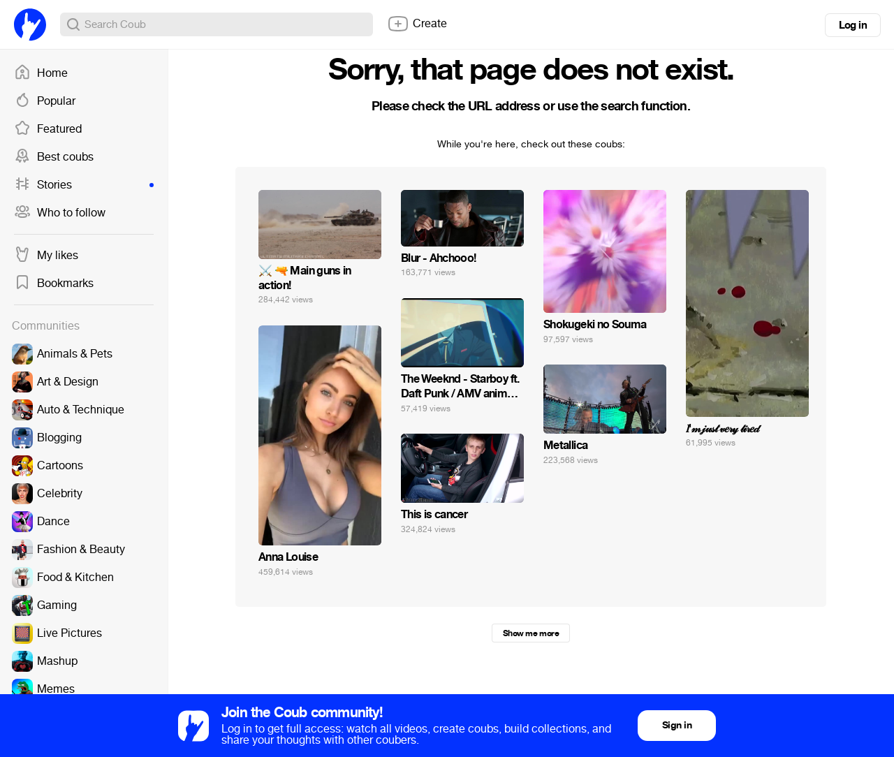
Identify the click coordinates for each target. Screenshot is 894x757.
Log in (853, 25)
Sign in (676, 725)
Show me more (531, 633)
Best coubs (54, 157)
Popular (44, 101)
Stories (84, 185)
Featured (48, 129)
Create (417, 24)
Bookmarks (54, 283)
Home (41, 73)
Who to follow (59, 213)
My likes (46, 255)
